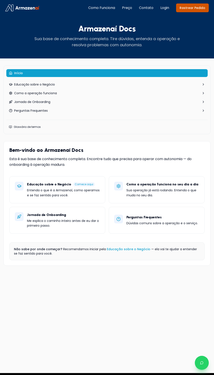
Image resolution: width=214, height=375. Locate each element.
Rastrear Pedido (192, 8)
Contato (146, 7)
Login (164, 7)
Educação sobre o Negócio (128, 249)
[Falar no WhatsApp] (202, 363)
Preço (127, 7)
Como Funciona (101, 7)
